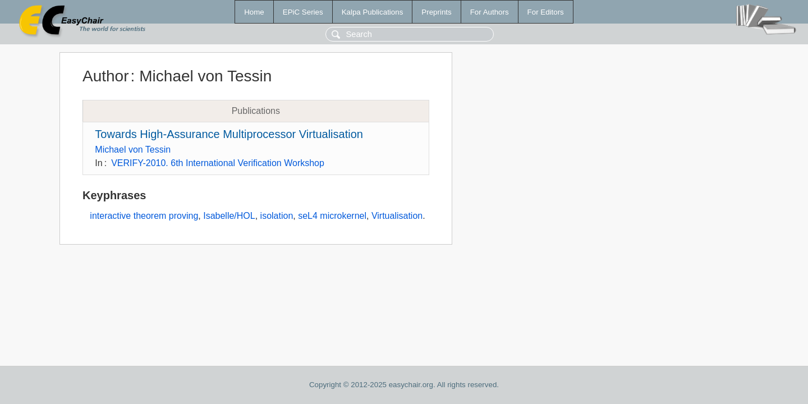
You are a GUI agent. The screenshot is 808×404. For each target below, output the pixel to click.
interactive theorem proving (144, 216)
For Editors (545, 12)
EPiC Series (303, 12)
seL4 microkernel (332, 216)
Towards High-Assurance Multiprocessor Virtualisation (229, 134)
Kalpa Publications (372, 12)
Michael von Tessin (133, 149)
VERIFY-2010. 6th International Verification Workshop (217, 163)
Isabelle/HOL (229, 216)
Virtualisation (397, 216)
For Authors (489, 12)
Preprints (436, 12)
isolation (276, 216)
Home (254, 12)
